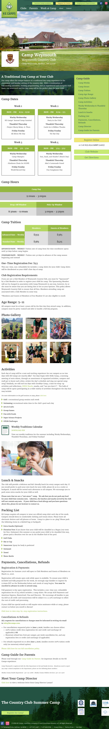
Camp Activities (85, 102)
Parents (33, 8)
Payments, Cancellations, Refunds (89, 121)
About (61, 8)
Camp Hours (83, 86)
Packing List (83, 116)
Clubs (23, 8)
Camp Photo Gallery (87, 98)
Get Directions (92, 157)
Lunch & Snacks (85, 112)
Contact (69, 8)
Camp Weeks (84, 83)
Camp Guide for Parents (88, 130)
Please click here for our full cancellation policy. (20, 649)
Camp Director (84, 126)
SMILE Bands (27, 386)
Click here (5, 683)
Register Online (91, 140)
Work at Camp (48, 8)
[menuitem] (24, 8)
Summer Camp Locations (42, 3)
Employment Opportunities (86, 3)
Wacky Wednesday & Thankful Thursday (91, 107)
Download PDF (18, 430)
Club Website (91, 151)
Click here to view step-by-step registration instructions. (24, 611)
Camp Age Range (85, 94)
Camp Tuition (84, 90)
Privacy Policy (58, 727)
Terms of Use (69, 727)
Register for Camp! (64, 3)
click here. (43, 395)
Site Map (79, 727)
